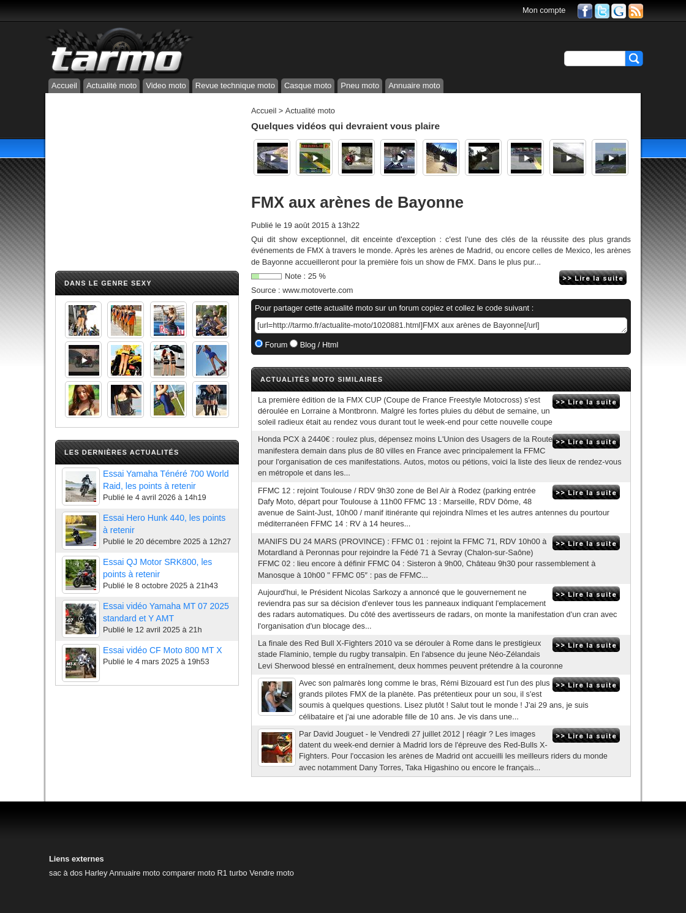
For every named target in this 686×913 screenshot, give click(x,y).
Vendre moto (271, 872)
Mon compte (543, 10)
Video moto (166, 85)
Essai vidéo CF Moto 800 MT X (162, 650)
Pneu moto (360, 85)
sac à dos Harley (78, 872)
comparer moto (188, 872)
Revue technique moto (235, 85)
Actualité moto (111, 85)
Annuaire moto (414, 85)
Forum (275, 344)
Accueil (64, 85)
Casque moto (307, 85)
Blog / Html (318, 344)
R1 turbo (232, 872)
